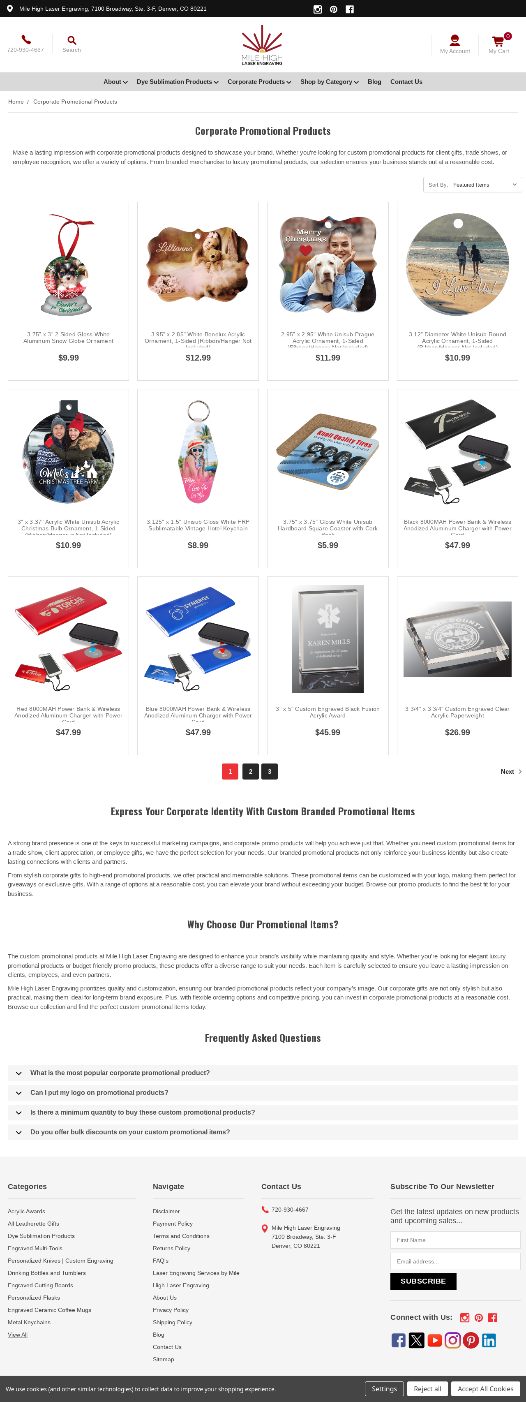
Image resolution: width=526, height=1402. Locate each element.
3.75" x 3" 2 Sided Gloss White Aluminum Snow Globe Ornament (68, 337)
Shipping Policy (172, 1322)
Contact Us (406, 81)
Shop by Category (329, 81)
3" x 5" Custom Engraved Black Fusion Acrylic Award (328, 712)
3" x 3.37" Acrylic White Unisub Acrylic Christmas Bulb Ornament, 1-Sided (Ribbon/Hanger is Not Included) (68, 528)
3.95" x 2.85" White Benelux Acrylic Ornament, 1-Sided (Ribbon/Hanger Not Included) (198, 341)
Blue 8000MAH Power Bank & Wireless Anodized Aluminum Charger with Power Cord (198, 715)
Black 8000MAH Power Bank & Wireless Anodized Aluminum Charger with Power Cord (458, 528)
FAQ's (160, 1260)
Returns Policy (171, 1248)
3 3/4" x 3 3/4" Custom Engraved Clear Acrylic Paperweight (457, 712)
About (116, 81)
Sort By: (438, 185)
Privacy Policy (171, 1310)
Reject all (427, 1388)
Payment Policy (173, 1223)
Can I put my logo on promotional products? (92, 1093)
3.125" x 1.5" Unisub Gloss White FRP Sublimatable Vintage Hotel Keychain (198, 525)
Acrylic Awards (26, 1211)
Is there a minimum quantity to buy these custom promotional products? (135, 1112)
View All (18, 1334)
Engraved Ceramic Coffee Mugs (49, 1310)
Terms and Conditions (181, 1236)
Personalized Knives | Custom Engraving (60, 1260)
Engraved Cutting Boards (40, 1285)
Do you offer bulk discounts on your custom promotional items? (123, 1132)
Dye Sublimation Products (178, 81)
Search (71, 49)
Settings (384, 1388)
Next (511, 771)
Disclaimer (166, 1211)
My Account (455, 51)
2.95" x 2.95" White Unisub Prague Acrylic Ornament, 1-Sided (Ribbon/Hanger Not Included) (327, 341)
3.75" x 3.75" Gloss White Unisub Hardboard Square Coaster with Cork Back (328, 528)
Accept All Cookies (486, 1388)
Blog (374, 81)
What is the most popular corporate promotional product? (113, 1073)
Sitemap (163, 1359)
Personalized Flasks (34, 1297)
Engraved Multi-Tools (35, 1248)
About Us (165, 1297)
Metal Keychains (29, 1322)
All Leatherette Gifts (33, 1223)
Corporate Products (259, 81)
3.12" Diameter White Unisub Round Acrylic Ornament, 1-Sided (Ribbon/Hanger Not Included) (457, 341)
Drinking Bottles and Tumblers (47, 1273)
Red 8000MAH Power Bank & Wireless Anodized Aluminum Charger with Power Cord (68, 715)
